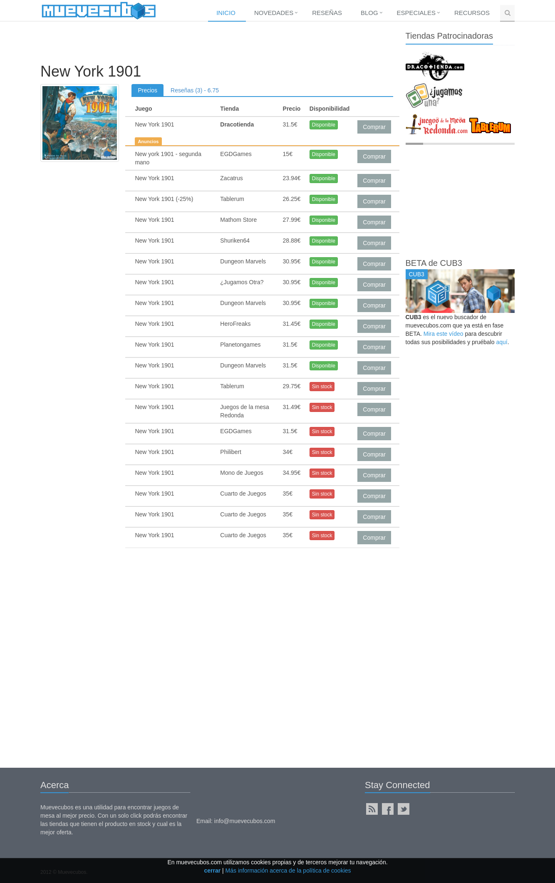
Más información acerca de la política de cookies (288, 870)
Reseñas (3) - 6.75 (195, 90)
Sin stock (322, 386)
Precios (147, 90)
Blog (369, 12)
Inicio (225, 12)
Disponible (323, 125)
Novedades (273, 12)
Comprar (374, 127)
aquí (501, 342)
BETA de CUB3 (434, 263)
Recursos (472, 12)
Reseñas (327, 12)
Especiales (416, 12)
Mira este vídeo (443, 333)
